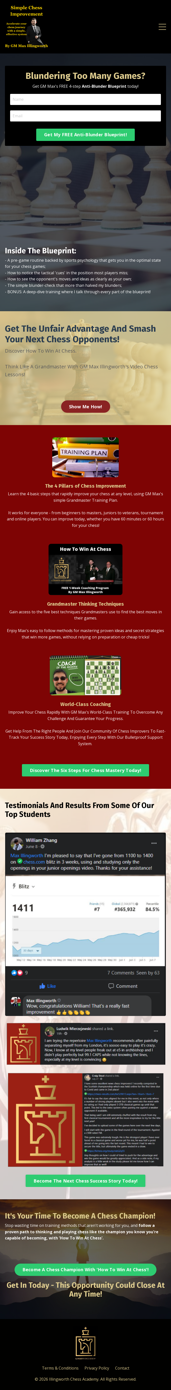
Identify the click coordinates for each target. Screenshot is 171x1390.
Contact (122, 1368)
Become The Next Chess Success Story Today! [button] (86, 1181)
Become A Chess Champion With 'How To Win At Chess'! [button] (85, 1269)
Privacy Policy (97, 1368)
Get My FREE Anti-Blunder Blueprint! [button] (85, 134)
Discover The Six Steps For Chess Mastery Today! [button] (85, 770)
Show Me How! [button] (85, 407)
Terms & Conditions (60, 1368)
